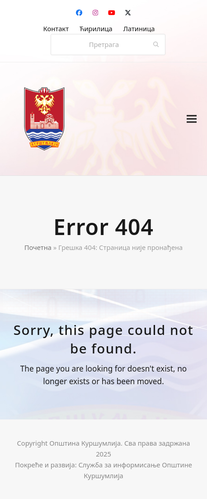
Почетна (38, 247)
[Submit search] (156, 44)
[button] (192, 119)
